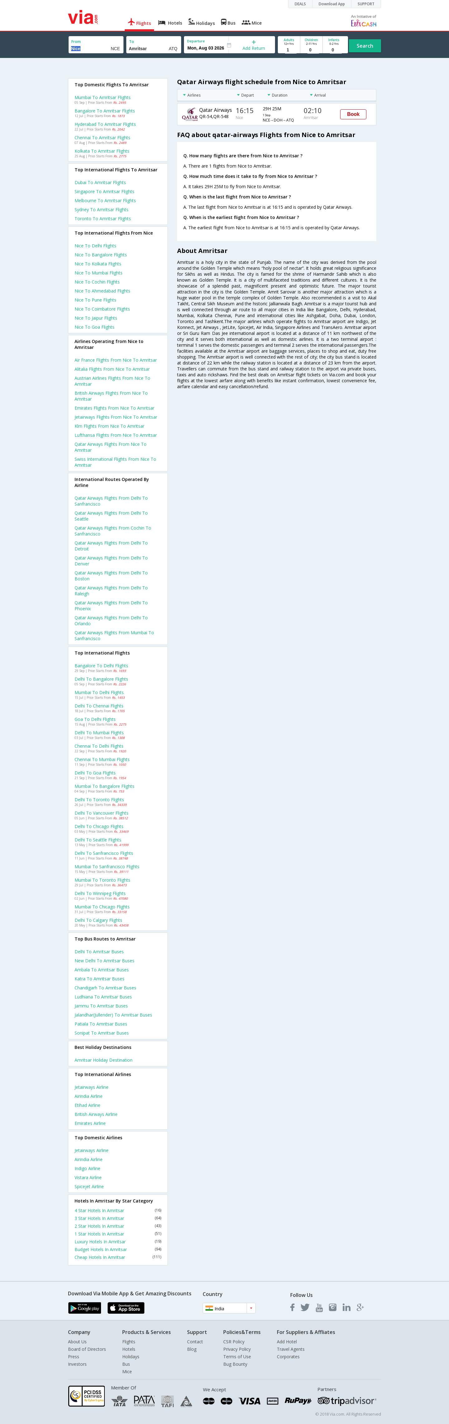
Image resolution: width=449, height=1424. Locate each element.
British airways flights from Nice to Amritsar (111, 396)
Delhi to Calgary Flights (98, 920)
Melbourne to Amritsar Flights (105, 200)
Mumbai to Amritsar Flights (103, 97)
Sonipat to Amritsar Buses (102, 1033)
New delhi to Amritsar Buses (104, 961)
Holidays (130, 1357)
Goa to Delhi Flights (95, 719)
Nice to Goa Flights (94, 327)
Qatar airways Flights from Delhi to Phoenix (111, 606)
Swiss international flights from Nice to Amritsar (115, 462)
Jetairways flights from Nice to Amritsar (116, 417)
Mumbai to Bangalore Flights (104, 786)
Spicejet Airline (89, 1186)
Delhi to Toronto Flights (99, 799)
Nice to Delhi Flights (95, 246)
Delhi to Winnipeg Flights (100, 893)
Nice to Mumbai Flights (99, 273)
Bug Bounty (235, 1364)
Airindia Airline (89, 1096)
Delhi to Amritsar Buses (99, 952)
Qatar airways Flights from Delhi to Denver (111, 561)
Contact (195, 1342)
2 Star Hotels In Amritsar (118, 1226)
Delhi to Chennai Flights (99, 706)
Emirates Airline (90, 1123)
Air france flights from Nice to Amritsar (116, 360)
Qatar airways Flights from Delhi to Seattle (111, 516)
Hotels (128, 1349)
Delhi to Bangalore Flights (101, 679)
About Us (77, 1342)
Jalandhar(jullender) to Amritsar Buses (113, 1015)
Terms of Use (237, 1357)
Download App (332, 4)
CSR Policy (233, 1342)
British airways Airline (96, 1114)
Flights (128, 1342)
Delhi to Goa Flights (95, 773)
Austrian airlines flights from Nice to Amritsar (112, 381)
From (76, 41)
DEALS (300, 4)
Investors (77, 1364)
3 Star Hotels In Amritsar (118, 1218)
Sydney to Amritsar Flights (101, 209)
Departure (196, 41)
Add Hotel (287, 1342)
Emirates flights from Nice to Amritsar (114, 408)
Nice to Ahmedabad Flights (102, 291)
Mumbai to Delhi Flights (99, 692)
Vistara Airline (88, 1177)
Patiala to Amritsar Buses (101, 1024)
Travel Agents (291, 1349)
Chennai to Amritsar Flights (102, 137)
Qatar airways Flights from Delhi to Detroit (111, 546)
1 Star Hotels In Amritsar (118, 1234)
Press (73, 1357)
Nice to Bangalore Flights (101, 255)
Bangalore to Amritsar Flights (105, 111)
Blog (191, 1349)
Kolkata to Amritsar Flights (102, 151)
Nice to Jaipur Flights (96, 318)
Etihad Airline (87, 1105)
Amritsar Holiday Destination (104, 1060)
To (131, 41)
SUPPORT (366, 4)
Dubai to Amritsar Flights (100, 182)
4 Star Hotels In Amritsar (118, 1210)
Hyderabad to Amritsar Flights (105, 124)
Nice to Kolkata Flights (98, 264)
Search (365, 45)
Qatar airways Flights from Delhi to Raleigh (111, 591)
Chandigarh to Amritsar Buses (105, 988)
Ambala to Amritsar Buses (102, 970)
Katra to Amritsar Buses (99, 979)
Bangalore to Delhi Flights (101, 666)
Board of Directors (87, 1349)
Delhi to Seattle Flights (98, 840)
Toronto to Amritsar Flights (103, 218)
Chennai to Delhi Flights (99, 746)
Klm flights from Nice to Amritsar (109, 426)
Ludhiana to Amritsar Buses (103, 997)
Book (353, 114)
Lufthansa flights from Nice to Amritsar (116, 435)
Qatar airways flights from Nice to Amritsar (111, 447)
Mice (127, 1371)
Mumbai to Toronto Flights (102, 880)
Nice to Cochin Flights (97, 282)
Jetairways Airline (92, 1087)
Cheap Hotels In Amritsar (118, 1257)
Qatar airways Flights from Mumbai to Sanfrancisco (114, 635)
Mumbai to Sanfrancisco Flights (107, 866)
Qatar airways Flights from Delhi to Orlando (111, 620)
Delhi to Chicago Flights (99, 826)
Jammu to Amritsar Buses (101, 1006)
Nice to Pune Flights (95, 300)
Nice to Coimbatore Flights (102, 309)
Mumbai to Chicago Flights (102, 907)
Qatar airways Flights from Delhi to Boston (111, 576)
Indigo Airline (87, 1168)
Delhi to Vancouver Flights (101, 813)
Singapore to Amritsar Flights (104, 191)
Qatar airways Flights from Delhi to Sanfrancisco (111, 501)
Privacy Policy (237, 1349)
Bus (126, 1364)
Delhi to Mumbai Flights (99, 733)
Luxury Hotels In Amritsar (118, 1242)
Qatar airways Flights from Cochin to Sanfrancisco (113, 531)
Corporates (288, 1357)
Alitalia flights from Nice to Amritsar (112, 369)
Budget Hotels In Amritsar (118, 1249)
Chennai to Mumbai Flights (102, 759)
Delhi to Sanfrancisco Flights (104, 853)
